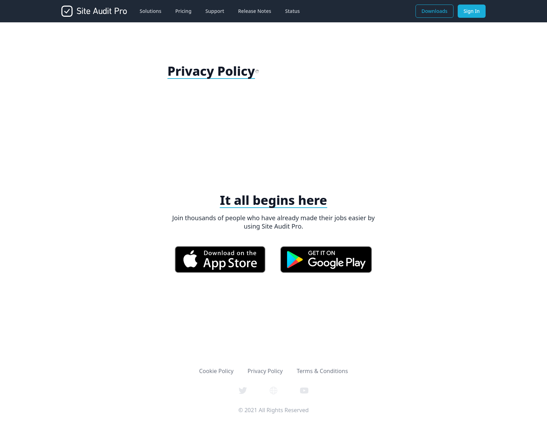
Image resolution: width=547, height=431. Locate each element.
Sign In (472, 11)
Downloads (434, 11)
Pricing (183, 11)
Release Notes (254, 11)
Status (292, 11)
